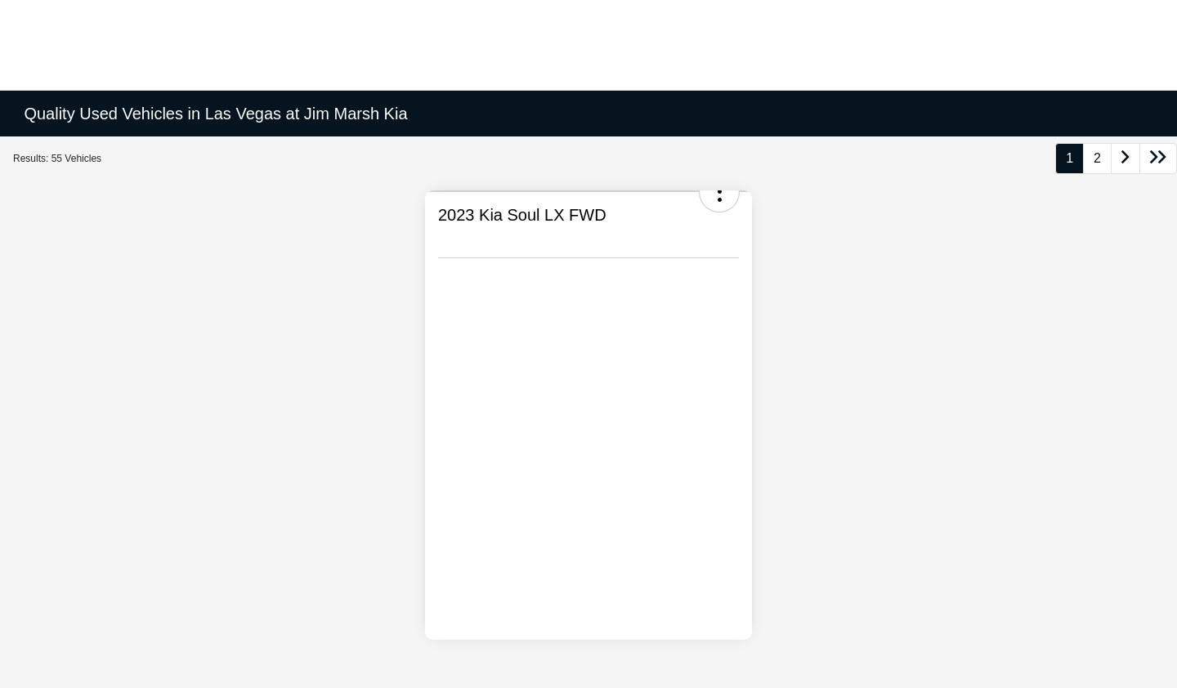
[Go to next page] (1125, 158)
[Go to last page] (1158, 158)
